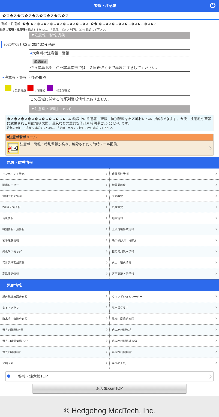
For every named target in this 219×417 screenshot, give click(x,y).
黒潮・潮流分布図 (123, 318)
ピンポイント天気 (13, 173)
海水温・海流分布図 (14, 318)
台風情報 (7, 218)
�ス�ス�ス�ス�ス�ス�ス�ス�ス (59, 24)
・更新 (214, 5)
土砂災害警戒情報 (123, 229)
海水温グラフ (120, 307)
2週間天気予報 (11, 207)
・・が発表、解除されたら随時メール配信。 (63, 148)
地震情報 (117, 218)
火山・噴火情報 (121, 262)
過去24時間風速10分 (125, 341)
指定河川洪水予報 (123, 251)
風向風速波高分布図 (14, 296)
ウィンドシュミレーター (127, 296)
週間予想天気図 (12, 196)
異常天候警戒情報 (13, 262)
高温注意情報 (10, 273)
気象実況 (117, 207)
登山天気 (7, 363)
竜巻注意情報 (10, 240)
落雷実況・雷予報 (123, 273)
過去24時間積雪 (122, 352)
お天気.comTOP (109, 388)
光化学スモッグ (12, 251)
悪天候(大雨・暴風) (124, 240)
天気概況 (117, 196)
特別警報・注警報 (13, 229)
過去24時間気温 (122, 329)
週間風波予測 (120, 173)
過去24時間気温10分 (15, 341)
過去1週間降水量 (12, 329)
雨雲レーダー (10, 185)
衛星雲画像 (119, 185)
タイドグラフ (10, 307)
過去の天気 (119, 363)
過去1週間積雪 (11, 352)
